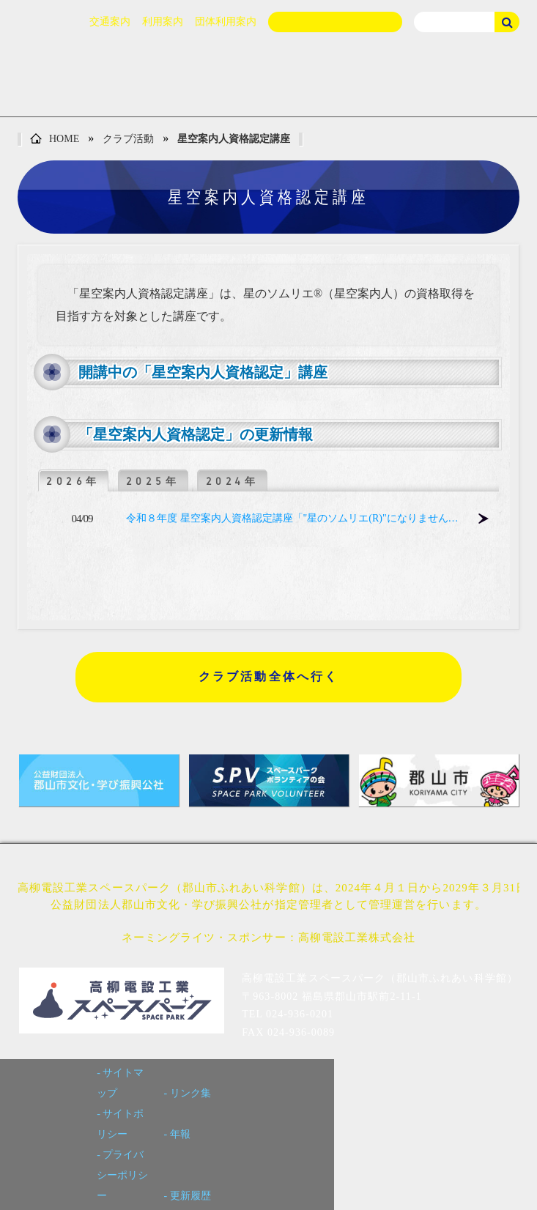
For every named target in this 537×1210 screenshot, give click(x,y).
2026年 (73, 481)
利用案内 (162, 21)
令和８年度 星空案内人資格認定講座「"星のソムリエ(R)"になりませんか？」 (297, 518)
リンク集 (190, 1093)
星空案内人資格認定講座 (233, 138)
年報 (180, 1134)
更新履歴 (190, 1195)
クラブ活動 (128, 138)
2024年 (232, 481)
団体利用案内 (225, 21)
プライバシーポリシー (122, 1175)
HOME (54, 139)
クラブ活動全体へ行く (269, 676)
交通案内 (109, 21)
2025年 (153, 481)
